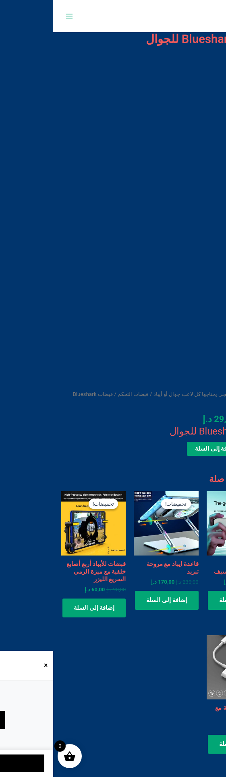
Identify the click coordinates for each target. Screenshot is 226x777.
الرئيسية (208, 394)
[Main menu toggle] (16, 16)
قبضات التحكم (79, 394)
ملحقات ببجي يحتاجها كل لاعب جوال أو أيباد (147, 394)
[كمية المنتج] (207, 449)
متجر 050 (198, 15)
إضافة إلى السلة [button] (186, 600)
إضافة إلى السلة (162, 448)
